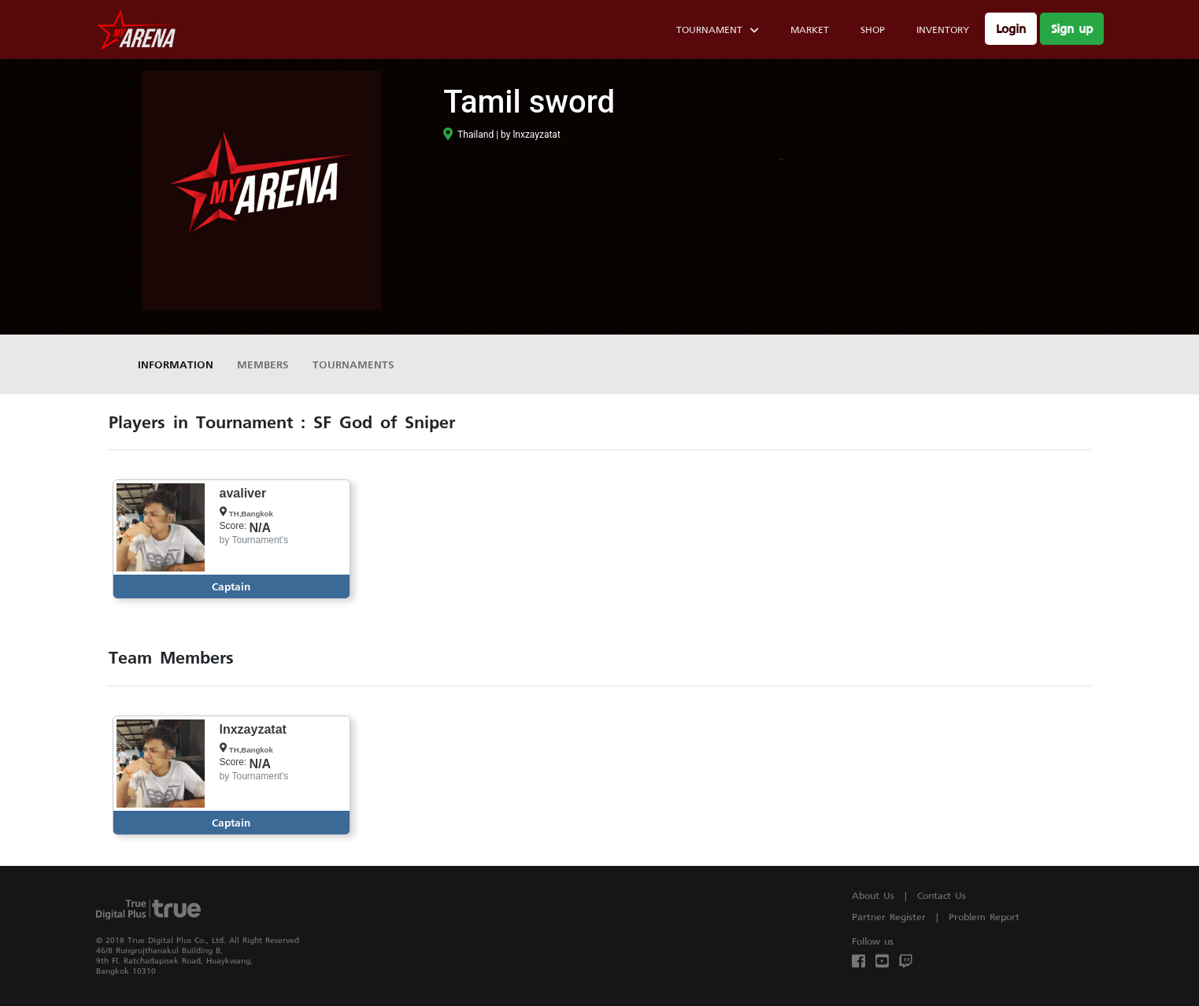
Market (809, 29)
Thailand (468, 134)
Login (1011, 28)
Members (263, 364)
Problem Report (984, 917)
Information (175, 364)
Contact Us (941, 895)
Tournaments (353, 364)
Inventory (942, 29)
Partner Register (889, 917)
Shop (872, 29)
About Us (873, 895)
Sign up (1072, 28)
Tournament (717, 32)
